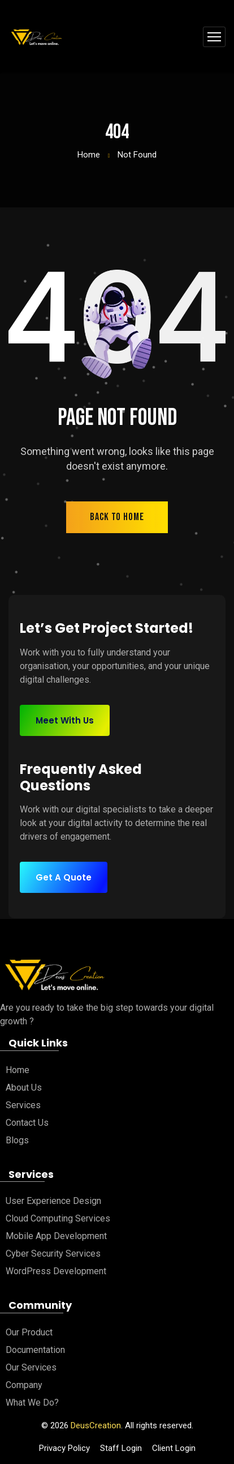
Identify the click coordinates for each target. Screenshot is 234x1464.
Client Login (174, 1448)
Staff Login (121, 1448)
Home (88, 155)
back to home (117, 517)
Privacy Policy (64, 1448)
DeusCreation (96, 1425)
